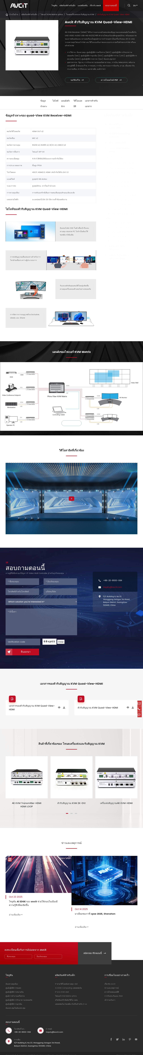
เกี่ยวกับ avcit (94, 5)
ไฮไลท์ (54, 101)
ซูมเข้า (71, 424)
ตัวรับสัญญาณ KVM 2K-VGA (117, 241)
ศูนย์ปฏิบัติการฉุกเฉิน (14, 1000)
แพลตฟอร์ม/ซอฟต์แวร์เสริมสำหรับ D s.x (118, 257)
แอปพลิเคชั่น (82, 5)
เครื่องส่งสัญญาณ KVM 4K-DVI (118, 181)
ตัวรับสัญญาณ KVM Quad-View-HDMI (113, 14)
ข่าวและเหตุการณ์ (71, 843)
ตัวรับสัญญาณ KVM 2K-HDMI (118, 232)
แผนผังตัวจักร (64, 103)
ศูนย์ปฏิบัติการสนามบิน (15, 988)
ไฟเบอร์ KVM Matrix (113, 157)
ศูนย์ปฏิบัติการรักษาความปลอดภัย (19, 996)
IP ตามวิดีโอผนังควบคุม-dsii (115, 126)
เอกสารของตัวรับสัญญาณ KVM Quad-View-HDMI (32, 709)
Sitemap (120, 1051)
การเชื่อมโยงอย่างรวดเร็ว (116, 971)
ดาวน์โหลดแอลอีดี (111, 988)
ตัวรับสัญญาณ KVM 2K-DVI (117, 236)
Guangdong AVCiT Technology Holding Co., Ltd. (38, 1051)
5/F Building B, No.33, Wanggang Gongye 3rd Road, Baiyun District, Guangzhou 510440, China (116, 603)
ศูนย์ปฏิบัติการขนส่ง (13, 984)
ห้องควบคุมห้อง (12, 980)
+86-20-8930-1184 (112, 583)
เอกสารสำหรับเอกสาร (93, 103)
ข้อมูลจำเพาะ (42, 103)
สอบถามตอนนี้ (110, 5)
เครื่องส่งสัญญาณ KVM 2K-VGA (119, 200)
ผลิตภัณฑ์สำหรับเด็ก (67, 5)
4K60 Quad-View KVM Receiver (120, 227)
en (134, 5)
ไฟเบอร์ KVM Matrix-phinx (52, 14)
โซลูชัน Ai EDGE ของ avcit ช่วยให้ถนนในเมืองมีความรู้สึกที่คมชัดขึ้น (33, 901)
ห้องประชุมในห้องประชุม (15, 1004)
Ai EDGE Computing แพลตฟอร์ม (118, 135)
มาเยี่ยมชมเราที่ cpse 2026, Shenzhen (100, 911)
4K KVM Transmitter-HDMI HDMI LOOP (120, 175)
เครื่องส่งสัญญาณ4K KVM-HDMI (119, 168)
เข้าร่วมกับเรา (109, 996)
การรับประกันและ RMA (113, 992)
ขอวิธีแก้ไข (77, 80)
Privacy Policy (131, 1051)
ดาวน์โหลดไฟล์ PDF (109, 80)
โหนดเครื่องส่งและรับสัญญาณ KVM (80, 14)
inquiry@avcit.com (112, 589)
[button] (67, 814)
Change (60, 644)
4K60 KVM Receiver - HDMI (118, 222)
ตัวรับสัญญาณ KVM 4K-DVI (117, 209)
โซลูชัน (54, 5)
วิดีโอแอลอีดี (78, 103)
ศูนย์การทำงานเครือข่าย (15, 992)
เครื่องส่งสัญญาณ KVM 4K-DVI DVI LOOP (120, 188)
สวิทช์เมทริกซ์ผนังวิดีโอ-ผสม (116, 248)
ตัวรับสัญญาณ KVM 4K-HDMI (118, 204)
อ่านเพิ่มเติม (16, 913)
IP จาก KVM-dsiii (116, 142)
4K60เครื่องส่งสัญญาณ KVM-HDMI (120, 195)
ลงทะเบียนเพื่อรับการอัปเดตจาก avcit (26, 945)
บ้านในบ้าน (13, 14)
